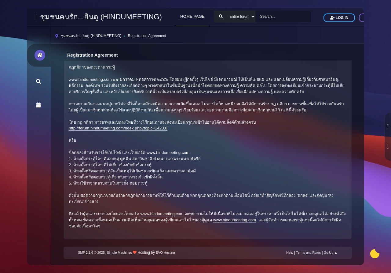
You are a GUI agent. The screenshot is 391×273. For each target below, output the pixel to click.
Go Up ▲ (331, 252)
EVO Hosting (165, 252)
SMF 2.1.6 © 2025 (91, 252)
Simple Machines (119, 252)
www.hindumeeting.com (90, 79)
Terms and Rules (308, 252)
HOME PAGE (192, 16)
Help (289, 252)
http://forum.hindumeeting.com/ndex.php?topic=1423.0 (118, 128)
